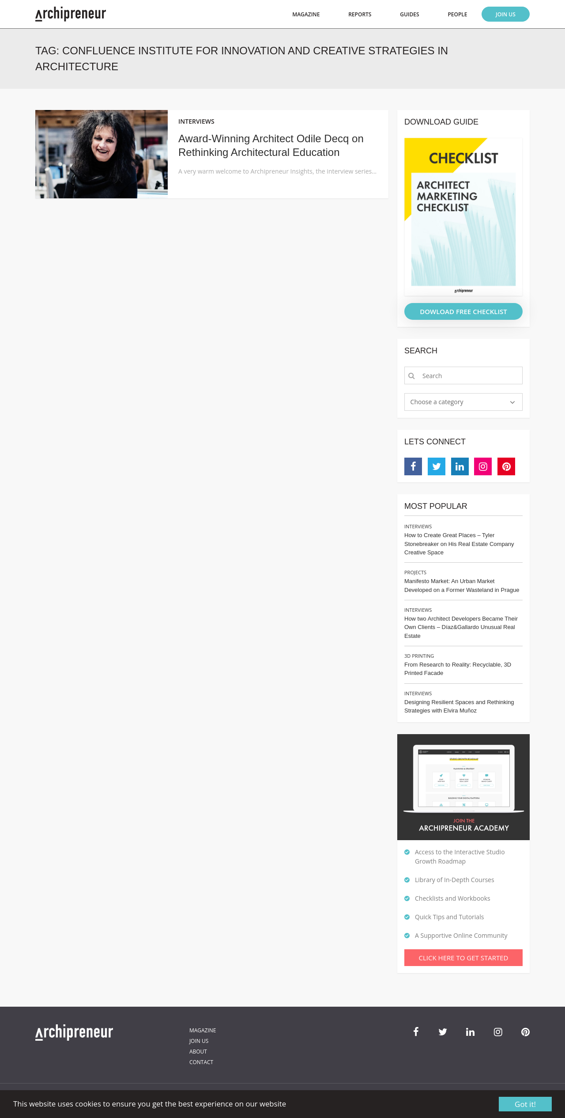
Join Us (506, 14)
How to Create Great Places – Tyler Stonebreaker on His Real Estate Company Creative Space (459, 544)
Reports (359, 14)
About (198, 1051)
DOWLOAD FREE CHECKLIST (463, 311)
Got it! (525, 1104)
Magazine (306, 14)
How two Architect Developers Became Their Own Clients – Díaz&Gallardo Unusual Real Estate (461, 627)
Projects (415, 572)
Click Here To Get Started (463, 957)
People (457, 14)
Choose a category (437, 402)
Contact (201, 1062)
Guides (409, 14)
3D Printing (419, 655)
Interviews (418, 526)
